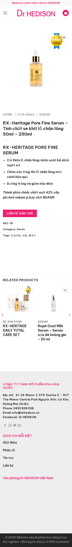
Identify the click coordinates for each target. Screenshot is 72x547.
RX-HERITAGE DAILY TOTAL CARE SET (15, 330)
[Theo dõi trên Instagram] (10, 425)
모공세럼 (16, 235)
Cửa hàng (25, 114)
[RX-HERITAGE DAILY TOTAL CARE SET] (18, 302)
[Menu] (5, 13)
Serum (44, 114)
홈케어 (32, 235)
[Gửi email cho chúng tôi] (19, 425)
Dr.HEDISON (27, 417)
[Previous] (3, 322)
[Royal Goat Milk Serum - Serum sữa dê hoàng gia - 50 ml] (53, 302)
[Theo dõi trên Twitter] (14, 425)
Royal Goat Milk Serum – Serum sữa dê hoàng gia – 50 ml (52, 332)
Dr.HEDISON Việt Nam (37, 478)
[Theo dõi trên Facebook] (5, 425)
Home (7, 114)
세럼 (24, 235)
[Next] (69, 322)
